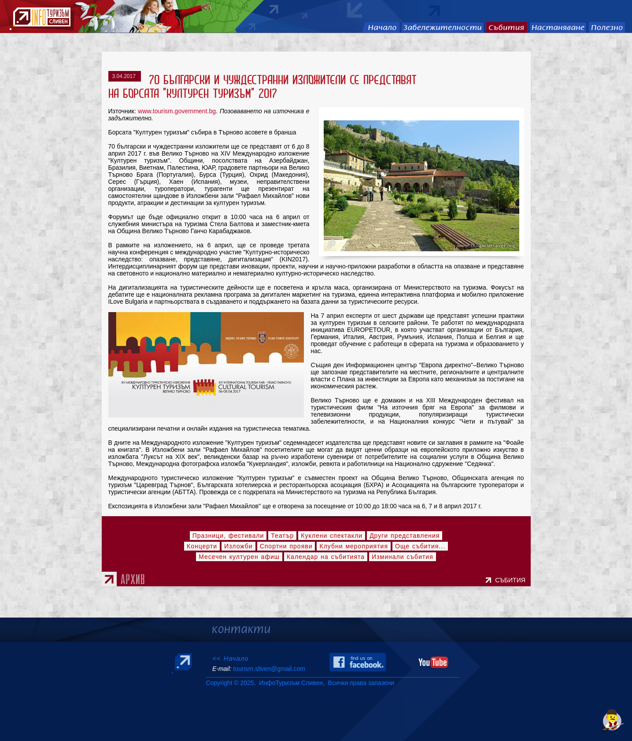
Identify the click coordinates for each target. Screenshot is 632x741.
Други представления (405, 535)
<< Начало (230, 658)
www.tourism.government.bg (177, 111)
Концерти (202, 546)
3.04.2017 (124, 76)
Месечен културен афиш (239, 556)
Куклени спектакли (331, 535)
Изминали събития (402, 556)
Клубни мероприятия (353, 546)
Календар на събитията (326, 556)
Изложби (238, 546)
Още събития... (420, 546)
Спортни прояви (286, 546)
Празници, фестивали (228, 535)
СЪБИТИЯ (511, 580)
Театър (282, 535)
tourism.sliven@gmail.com (269, 668)
